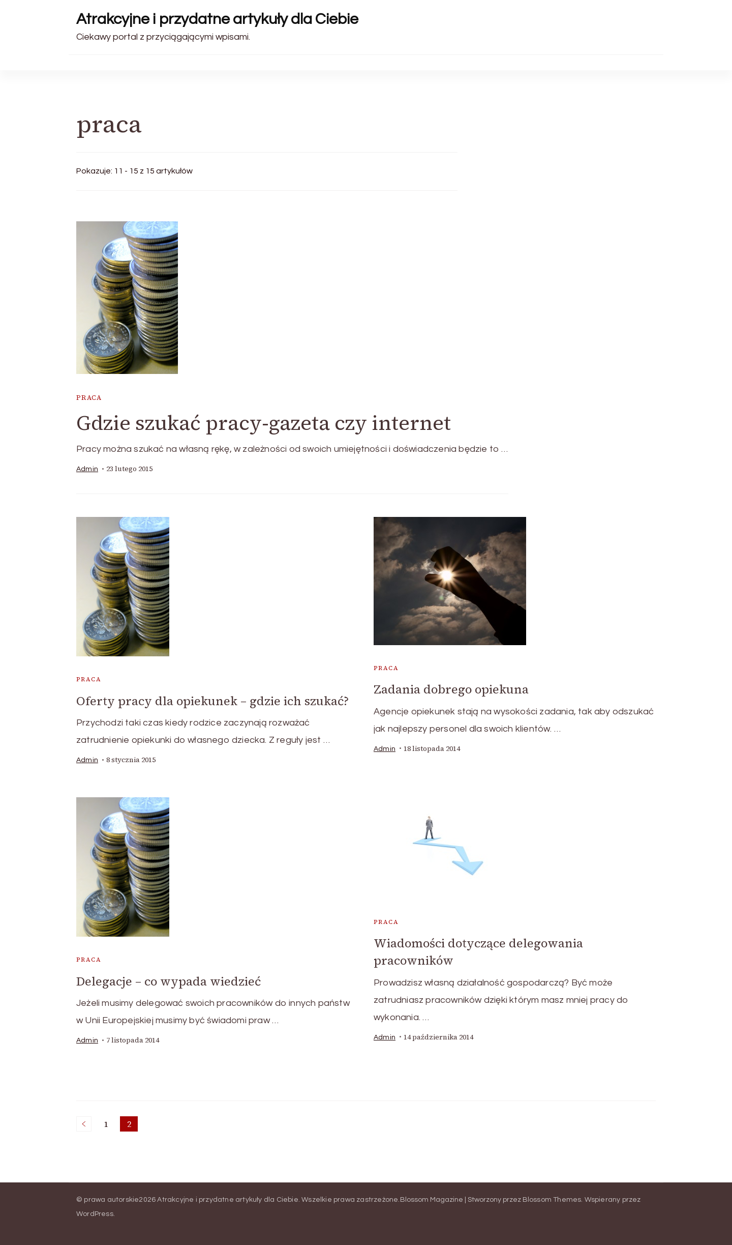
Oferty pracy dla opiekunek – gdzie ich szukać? (213, 700)
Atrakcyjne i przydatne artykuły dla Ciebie (217, 19)
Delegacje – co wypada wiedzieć (168, 980)
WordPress (94, 1213)
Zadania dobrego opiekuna (452, 689)
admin (87, 469)
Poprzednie (84, 1123)
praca (89, 397)
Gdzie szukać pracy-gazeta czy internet (264, 423)
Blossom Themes (552, 1199)
